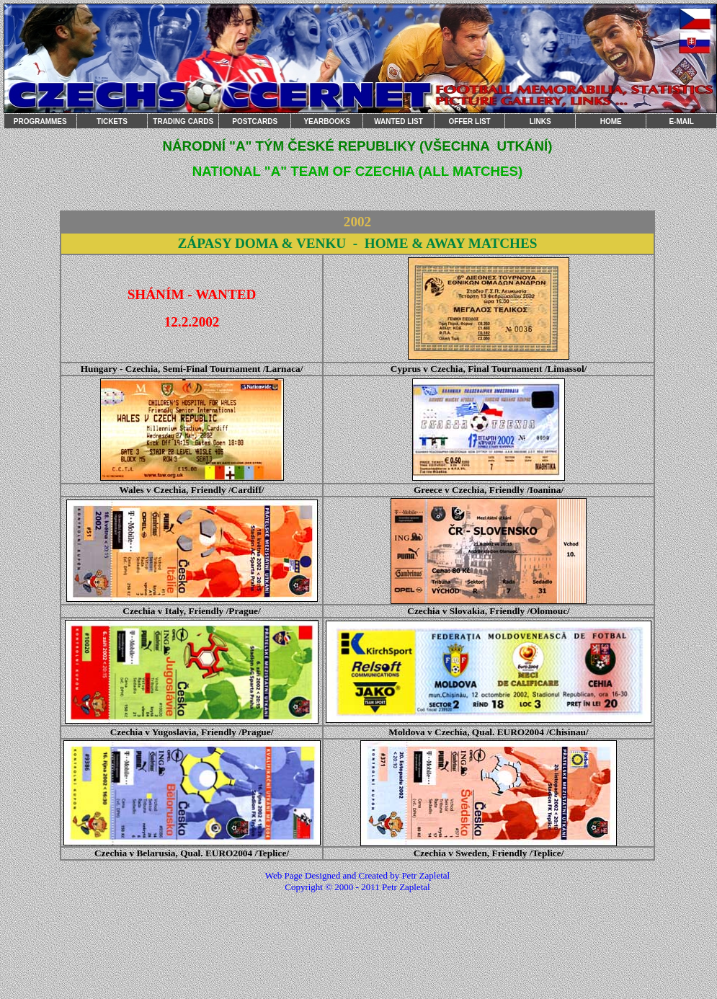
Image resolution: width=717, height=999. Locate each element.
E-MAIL (681, 121)
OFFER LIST (469, 121)
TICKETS (112, 121)
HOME (611, 121)
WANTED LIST (398, 121)
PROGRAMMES (40, 121)
